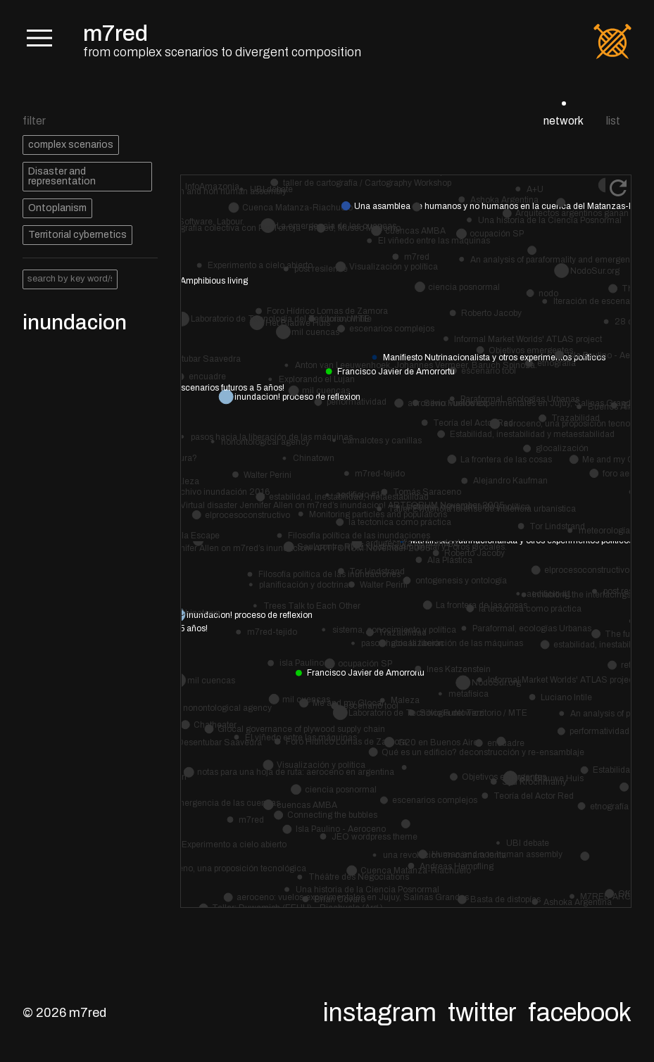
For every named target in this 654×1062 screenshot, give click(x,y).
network (563, 121)
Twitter (482, 1013)
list (613, 121)
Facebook (579, 1013)
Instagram (379, 1013)
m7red (115, 33)
